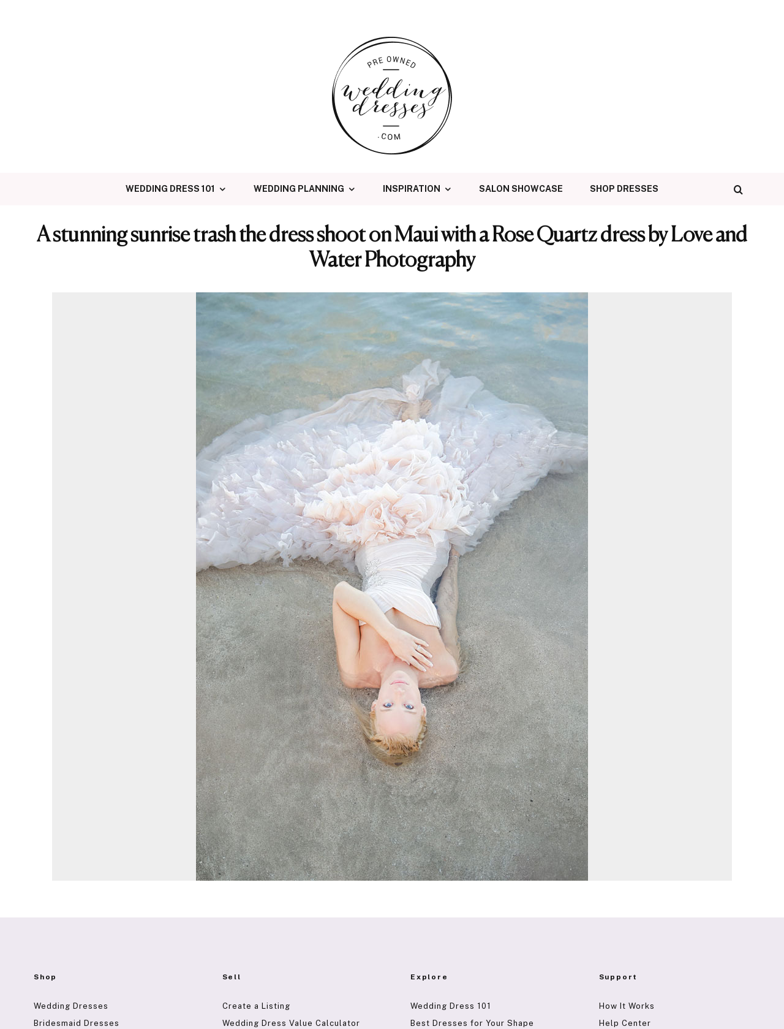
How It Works (627, 1006)
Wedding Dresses (71, 1006)
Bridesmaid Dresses (76, 1023)
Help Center (625, 1023)
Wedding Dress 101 (170, 189)
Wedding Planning (299, 189)
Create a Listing (256, 1006)
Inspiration (411, 189)
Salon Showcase (521, 189)
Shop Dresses (624, 189)
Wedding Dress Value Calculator (291, 1023)
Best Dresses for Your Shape (472, 1023)
